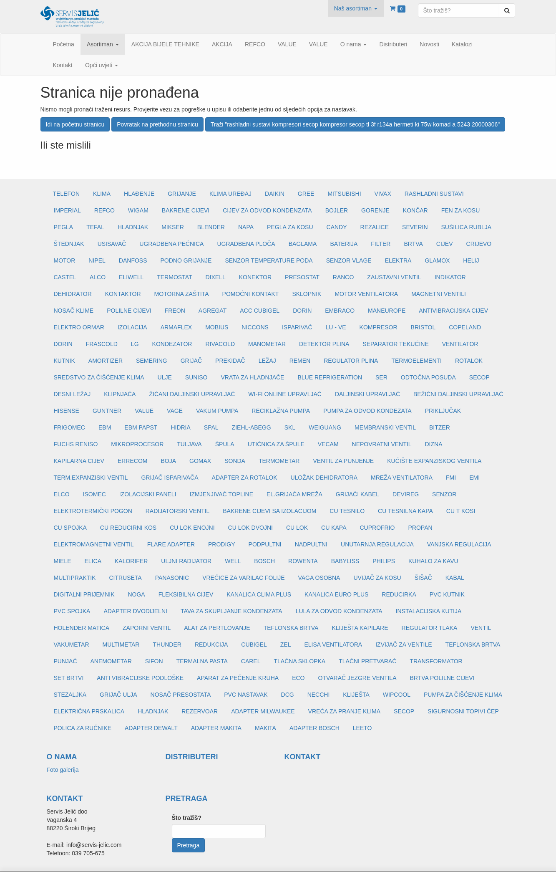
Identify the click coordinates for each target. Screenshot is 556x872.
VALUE (144, 410)
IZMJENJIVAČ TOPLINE (221, 494)
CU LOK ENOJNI (192, 527)
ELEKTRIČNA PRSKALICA (89, 711)
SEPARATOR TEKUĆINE (395, 344)
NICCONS (255, 327)
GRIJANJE (182, 193)
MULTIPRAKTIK (75, 577)
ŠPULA (224, 444)
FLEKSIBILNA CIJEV (186, 594)
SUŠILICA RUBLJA (466, 227)
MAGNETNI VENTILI (438, 294)
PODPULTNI (265, 544)
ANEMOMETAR (111, 661)
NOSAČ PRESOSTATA (181, 694)
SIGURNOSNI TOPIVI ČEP (463, 711)
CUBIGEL (254, 644)
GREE (306, 193)
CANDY (337, 227)
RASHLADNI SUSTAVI (434, 193)
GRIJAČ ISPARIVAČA (169, 477)
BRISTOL (423, 327)
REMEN (300, 360)
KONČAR (415, 210)
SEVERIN (415, 227)
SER (381, 377)
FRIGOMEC (69, 427)
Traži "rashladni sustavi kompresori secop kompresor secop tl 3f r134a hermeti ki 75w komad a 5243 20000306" (355, 124)
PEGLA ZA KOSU (290, 227)
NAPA (246, 227)
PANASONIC (172, 577)
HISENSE (66, 410)
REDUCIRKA (399, 594)
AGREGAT (212, 310)
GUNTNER (107, 410)
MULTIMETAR (121, 644)
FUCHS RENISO (76, 444)
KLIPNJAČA (120, 394)
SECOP (479, 377)
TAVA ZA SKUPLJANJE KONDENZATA (231, 611)
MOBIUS (216, 327)
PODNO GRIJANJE (186, 260)
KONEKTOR (255, 277)
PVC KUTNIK (447, 594)
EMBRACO (340, 310)
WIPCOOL (396, 694)
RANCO (343, 277)
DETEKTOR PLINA (324, 344)
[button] (356, 8)
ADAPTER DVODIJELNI (135, 611)
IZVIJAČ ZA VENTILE (403, 644)
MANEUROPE (386, 310)
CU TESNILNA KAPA (405, 511)
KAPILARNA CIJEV (79, 460)
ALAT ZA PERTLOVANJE (217, 627)
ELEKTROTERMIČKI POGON (93, 511)
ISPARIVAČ (297, 327)
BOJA (168, 460)
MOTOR (64, 260)
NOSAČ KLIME (74, 310)
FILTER (380, 243)
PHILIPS (383, 561)
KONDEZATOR (172, 344)
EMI (474, 477)
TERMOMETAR (279, 460)
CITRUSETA (125, 577)
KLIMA (102, 193)
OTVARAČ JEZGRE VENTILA (357, 678)
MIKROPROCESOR (137, 444)
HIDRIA (180, 427)
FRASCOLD (102, 344)
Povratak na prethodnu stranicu (157, 124)
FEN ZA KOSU (460, 210)
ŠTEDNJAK (69, 243)
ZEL (285, 644)
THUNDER (167, 644)
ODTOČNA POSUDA (428, 377)
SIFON (154, 661)
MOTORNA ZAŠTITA (181, 294)
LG (135, 344)
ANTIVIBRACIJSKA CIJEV (453, 310)
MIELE (62, 561)
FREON (175, 310)
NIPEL (96, 260)
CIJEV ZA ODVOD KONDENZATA (267, 210)
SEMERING (151, 360)
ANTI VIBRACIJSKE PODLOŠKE (140, 678)
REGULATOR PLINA (351, 360)
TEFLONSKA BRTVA (291, 627)
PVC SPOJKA (72, 611)
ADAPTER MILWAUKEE (262, 711)
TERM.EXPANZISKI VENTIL (91, 477)
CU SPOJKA (70, 527)
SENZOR (444, 494)
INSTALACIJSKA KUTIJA (429, 611)
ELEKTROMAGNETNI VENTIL (94, 544)
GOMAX (200, 460)
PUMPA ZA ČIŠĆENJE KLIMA (463, 694)
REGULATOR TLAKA (430, 627)
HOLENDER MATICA (82, 627)
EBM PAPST (140, 427)
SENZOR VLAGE (349, 260)
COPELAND (465, 327)
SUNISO (196, 377)
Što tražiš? (187, 817)
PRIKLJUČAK (443, 410)
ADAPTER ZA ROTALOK (244, 477)
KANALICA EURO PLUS (336, 594)
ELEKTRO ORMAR (79, 327)
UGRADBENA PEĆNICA (171, 243)
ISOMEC (94, 494)
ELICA (93, 561)
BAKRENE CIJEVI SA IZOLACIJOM (269, 511)
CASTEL (65, 277)
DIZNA (433, 444)
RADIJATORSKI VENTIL (178, 511)
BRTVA (413, 243)
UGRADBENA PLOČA (246, 243)
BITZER (439, 427)
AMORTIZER (105, 360)
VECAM (328, 444)
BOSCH (264, 561)
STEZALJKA (70, 694)
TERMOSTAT (174, 277)
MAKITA (265, 728)
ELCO (62, 494)
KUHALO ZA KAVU (433, 561)
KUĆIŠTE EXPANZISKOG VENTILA (434, 460)
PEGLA (63, 227)
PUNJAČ (65, 661)
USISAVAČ (112, 243)
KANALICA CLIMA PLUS (258, 594)
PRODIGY (221, 544)
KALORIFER (131, 561)
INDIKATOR (450, 277)
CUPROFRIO (377, 527)
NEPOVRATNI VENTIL (382, 444)
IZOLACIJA (132, 327)
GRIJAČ (191, 360)
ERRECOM (133, 460)
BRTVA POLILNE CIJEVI (442, 678)
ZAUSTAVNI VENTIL (394, 277)
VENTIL (480, 627)
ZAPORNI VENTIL (147, 627)
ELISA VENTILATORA (333, 644)
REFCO (104, 210)
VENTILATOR (460, 344)
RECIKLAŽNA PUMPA (281, 410)
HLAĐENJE (139, 193)
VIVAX (383, 193)
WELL (233, 561)
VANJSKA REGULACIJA (459, 544)
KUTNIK (64, 360)
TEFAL (95, 227)
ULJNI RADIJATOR (186, 561)
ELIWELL (131, 277)
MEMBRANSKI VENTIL (385, 427)
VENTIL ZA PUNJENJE (343, 460)
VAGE (175, 410)
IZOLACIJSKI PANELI (147, 494)
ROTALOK (469, 360)
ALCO (98, 277)
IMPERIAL (67, 210)
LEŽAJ (267, 360)
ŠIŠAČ (423, 577)
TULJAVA (189, 444)
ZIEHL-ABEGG (251, 427)
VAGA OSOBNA (319, 577)
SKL (289, 427)
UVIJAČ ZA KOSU (377, 577)
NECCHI (318, 694)
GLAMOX (437, 260)
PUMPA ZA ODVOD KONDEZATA (367, 410)
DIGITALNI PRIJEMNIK (84, 594)
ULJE (165, 377)
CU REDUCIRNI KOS (128, 527)
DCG (287, 694)
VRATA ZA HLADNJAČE (252, 377)
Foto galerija (63, 769)
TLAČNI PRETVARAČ (367, 661)
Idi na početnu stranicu (75, 124)
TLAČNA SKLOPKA (299, 661)
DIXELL (216, 277)
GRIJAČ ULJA (118, 694)
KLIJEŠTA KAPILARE (360, 627)
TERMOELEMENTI (416, 360)
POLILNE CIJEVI (129, 310)
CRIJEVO (479, 243)
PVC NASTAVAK (245, 694)
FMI (451, 477)
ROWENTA (303, 561)
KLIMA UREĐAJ (230, 193)
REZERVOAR (199, 711)
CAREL (251, 661)
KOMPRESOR (379, 327)
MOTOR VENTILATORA (366, 294)
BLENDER (211, 227)
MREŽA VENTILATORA (402, 477)
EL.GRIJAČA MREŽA (294, 494)
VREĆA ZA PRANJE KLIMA (344, 711)
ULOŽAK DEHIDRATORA (323, 477)
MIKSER (172, 227)
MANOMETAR (267, 344)
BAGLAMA (303, 243)
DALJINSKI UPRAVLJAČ (367, 394)
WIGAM (138, 210)
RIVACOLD (220, 344)
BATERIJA (343, 243)
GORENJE (375, 210)
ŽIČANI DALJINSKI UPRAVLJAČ (192, 394)
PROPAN (420, 527)
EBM (104, 427)
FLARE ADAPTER (171, 544)
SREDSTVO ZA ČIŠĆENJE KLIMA (99, 377)
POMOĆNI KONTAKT (250, 294)
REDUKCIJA (211, 644)
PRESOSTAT (302, 277)
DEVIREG (405, 494)
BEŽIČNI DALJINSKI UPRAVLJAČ (458, 394)
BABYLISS (345, 561)
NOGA (136, 594)
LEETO (362, 728)
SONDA (234, 460)
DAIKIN (274, 193)
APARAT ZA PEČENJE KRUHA (238, 678)
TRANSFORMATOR (436, 661)
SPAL (211, 427)
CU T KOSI (460, 511)
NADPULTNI (311, 544)
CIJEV (444, 243)
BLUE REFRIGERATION (329, 377)
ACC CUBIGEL (259, 310)
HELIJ (471, 260)
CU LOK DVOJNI (250, 527)
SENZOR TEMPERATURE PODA (268, 260)
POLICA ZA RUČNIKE (82, 728)
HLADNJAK (133, 227)
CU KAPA (333, 527)
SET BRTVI (69, 678)
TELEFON (66, 193)
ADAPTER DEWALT (151, 728)
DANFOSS (133, 260)
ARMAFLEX (176, 327)
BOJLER (336, 210)
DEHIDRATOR (73, 294)
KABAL (454, 577)
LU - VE (336, 327)
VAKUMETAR (71, 644)
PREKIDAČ (230, 360)
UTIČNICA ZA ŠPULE (276, 444)
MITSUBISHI (344, 193)
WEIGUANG (325, 427)
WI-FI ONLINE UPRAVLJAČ (285, 394)
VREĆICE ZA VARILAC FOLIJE (243, 577)
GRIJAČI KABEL (357, 494)
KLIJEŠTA (356, 694)
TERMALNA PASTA (202, 661)
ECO (298, 678)
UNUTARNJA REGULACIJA (377, 544)
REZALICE (374, 227)
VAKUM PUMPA (217, 410)
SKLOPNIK (306, 294)
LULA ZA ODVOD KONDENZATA (339, 611)
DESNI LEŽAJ (72, 394)
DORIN (302, 310)
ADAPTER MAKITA (216, 728)
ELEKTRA (398, 260)
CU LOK (297, 527)
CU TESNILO (347, 511)
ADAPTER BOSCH (314, 728)
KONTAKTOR (123, 294)
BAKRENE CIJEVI (185, 210)
